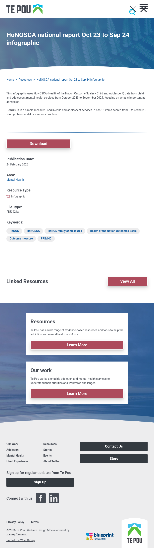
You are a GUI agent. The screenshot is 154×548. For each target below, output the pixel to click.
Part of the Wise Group (20, 540)
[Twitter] (67, 498)
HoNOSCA (33, 230)
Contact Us (114, 446)
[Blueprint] (99, 536)
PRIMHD (46, 238)
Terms (35, 522)
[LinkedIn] (54, 498)
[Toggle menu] (144, 6)
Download (39, 143)
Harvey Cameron (16, 534)
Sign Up (40, 482)
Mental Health (15, 179)
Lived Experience (17, 461)
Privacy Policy (15, 522)
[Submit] (132, 12)
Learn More (77, 345)
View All (127, 281)
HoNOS (14, 230)
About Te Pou (51, 461)
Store (113, 458)
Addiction (12, 449)
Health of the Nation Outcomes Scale (113, 230)
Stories (47, 449)
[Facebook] (41, 498)
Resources (25, 79)
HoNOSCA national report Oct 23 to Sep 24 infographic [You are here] (70, 79)
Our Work (12, 444)
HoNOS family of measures (65, 230)
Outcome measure (21, 238)
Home (10, 79)
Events (47, 455)
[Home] (24, 9)
